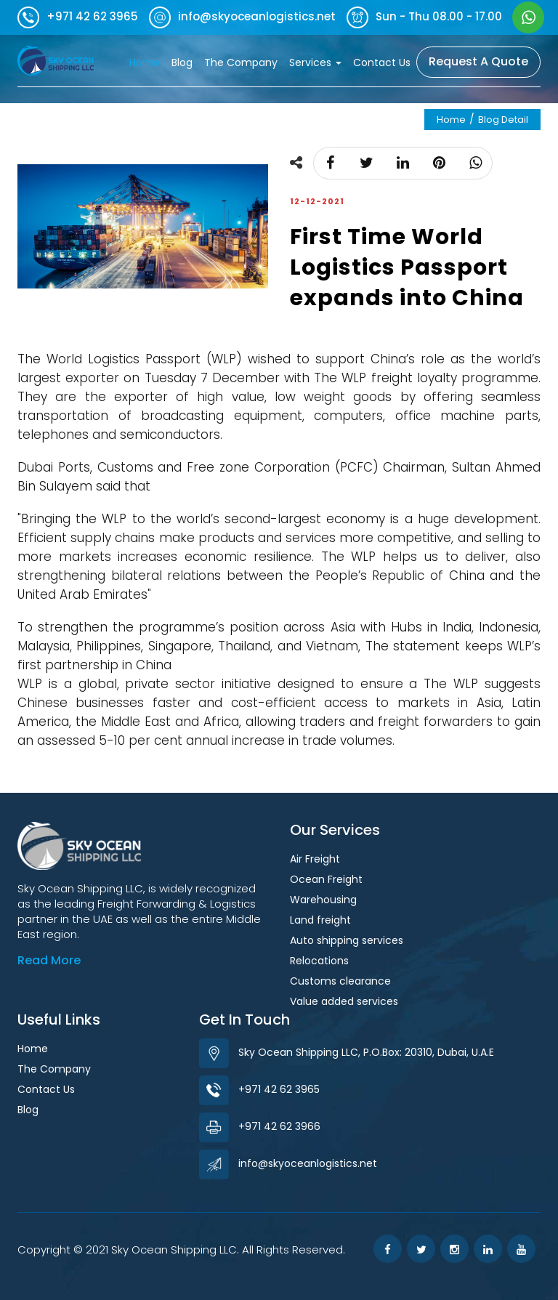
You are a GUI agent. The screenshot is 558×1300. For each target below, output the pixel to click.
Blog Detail (503, 119)
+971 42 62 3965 (259, 1089)
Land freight (320, 920)
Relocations (319, 960)
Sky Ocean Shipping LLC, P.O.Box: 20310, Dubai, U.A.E (346, 1052)
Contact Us (382, 62)
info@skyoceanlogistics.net (288, 1163)
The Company (241, 62)
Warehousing (323, 899)
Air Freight (315, 859)
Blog (182, 62)
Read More (49, 960)
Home (147, 62)
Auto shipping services (346, 940)
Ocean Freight (326, 879)
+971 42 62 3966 (259, 1126)
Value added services (344, 1001)
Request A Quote (478, 61)
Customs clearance (340, 981)
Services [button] (315, 62)
